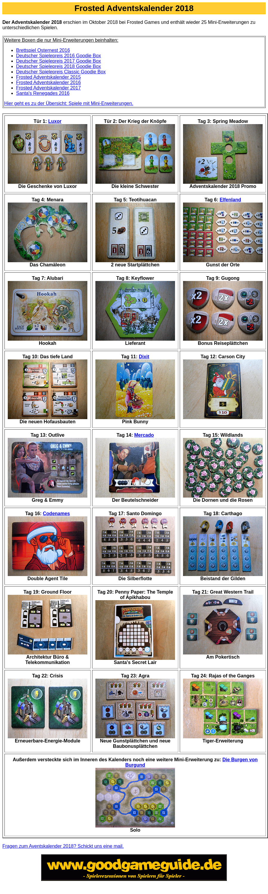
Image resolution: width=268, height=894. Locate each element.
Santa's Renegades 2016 (42, 93)
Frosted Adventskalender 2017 (48, 87)
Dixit (144, 356)
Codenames (56, 513)
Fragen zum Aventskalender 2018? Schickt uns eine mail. (63, 846)
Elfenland (230, 199)
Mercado (144, 435)
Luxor (54, 121)
